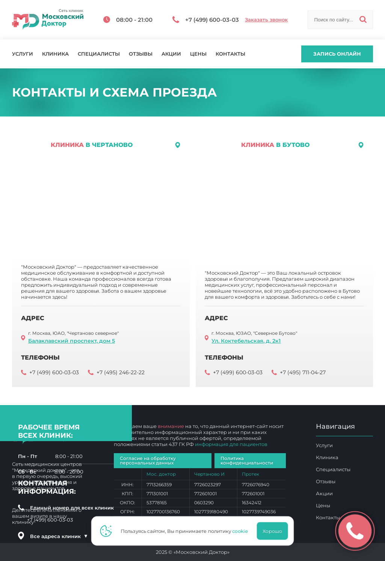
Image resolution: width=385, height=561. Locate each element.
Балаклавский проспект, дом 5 (71, 340)
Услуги (22, 53)
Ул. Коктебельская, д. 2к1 (246, 340)
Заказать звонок (266, 19)
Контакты (230, 53)
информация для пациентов (231, 444)
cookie (242, 531)
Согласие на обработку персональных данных (148, 460)
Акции (171, 53)
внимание (171, 426)
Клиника (55, 53)
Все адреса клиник (59, 536)
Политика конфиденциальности (246, 460)
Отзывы (140, 53)
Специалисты (99, 53)
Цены (198, 53)
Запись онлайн (337, 54)
